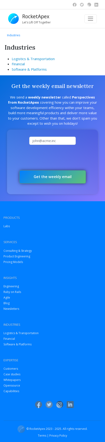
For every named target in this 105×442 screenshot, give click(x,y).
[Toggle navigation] (90, 18)
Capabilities (11, 391)
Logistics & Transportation (33, 58)
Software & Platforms (29, 69)
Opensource (12, 385)
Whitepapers (12, 380)
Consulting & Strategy (18, 251)
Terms (42, 436)
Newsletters (11, 309)
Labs (7, 226)
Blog (7, 303)
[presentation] (52, 157)
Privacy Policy (58, 436)
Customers (11, 369)
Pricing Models (13, 262)
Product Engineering (17, 256)
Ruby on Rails (12, 292)
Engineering (11, 286)
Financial (18, 64)
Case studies (12, 374)
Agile (7, 298)
